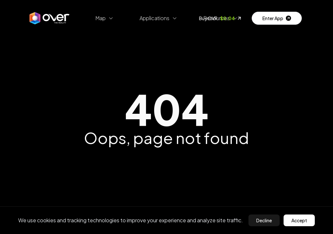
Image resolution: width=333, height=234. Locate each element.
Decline (264, 220)
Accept (299, 220)
